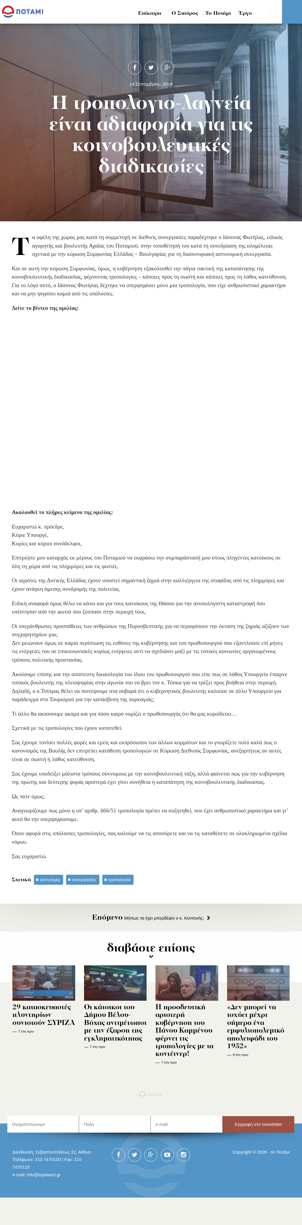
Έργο (245, 13)
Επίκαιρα (149, 13)
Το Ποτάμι (218, 13)
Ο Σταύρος (185, 13)
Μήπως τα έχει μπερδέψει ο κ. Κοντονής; (148, 917)
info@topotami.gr (44, 1174)
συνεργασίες (84, 879)
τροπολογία (119, 879)
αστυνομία (50, 879)
